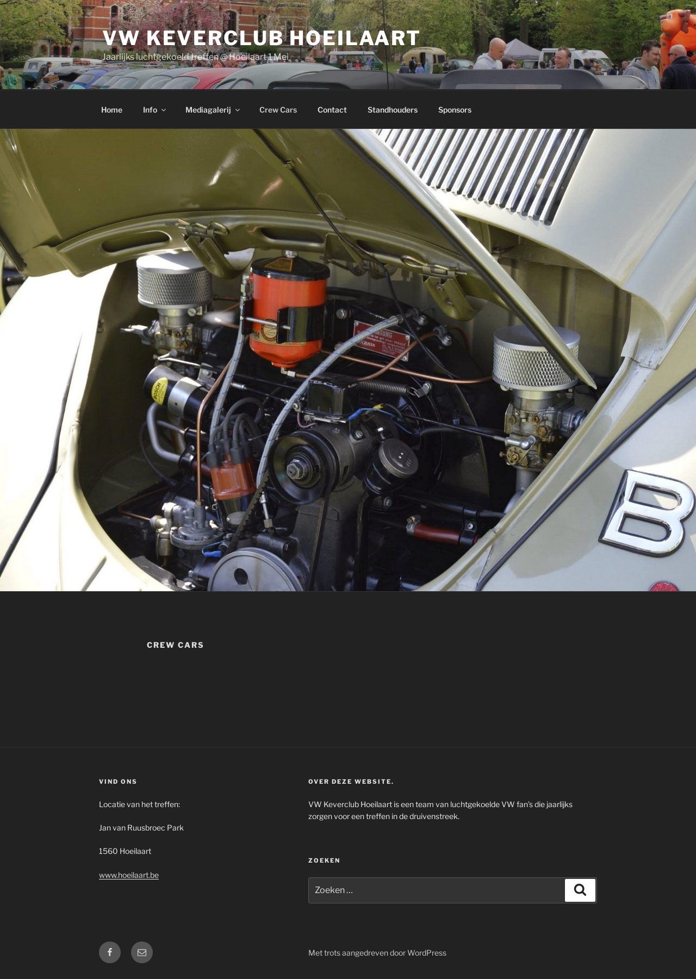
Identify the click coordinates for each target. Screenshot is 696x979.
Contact (332, 109)
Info (155, 109)
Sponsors (454, 109)
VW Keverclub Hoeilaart (261, 38)
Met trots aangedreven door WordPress (377, 952)
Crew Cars (278, 109)
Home (111, 109)
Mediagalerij (213, 109)
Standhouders (393, 109)
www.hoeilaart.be (129, 874)
